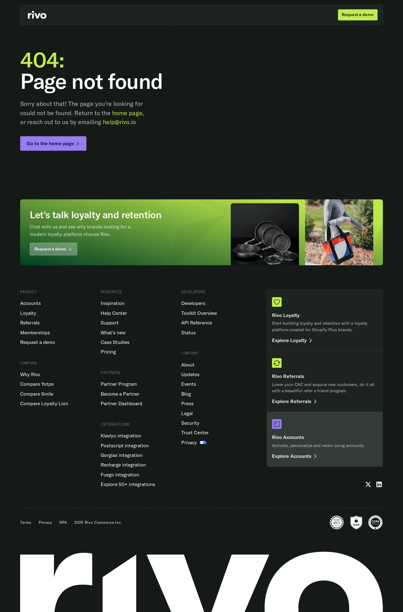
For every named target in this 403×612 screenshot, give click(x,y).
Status (188, 332)
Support (110, 322)
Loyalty (28, 313)
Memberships (35, 332)
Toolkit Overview (199, 313)
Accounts (30, 303)
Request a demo (37, 342)
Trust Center (195, 432)
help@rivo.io (119, 122)
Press (187, 403)
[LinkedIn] (379, 484)
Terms (25, 522)
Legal (187, 413)
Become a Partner (120, 394)
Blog (186, 394)
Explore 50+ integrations (128, 484)
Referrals (30, 322)
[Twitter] (368, 484)
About (188, 365)
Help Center (114, 313)
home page (127, 113)
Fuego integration (120, 474)
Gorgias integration (121, 455)
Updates (190, 374)
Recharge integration (123, 465)
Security (190, 423)
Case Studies (115, 342)
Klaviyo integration (121, 435)
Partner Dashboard (121, 403)
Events (188, 384)
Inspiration (113, 303)
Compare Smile (36, 394)
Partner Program (119, 384)
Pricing (108, 352)
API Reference (196, 322)
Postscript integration (125, 445)
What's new (113, 332)
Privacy (45, 522)
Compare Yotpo (37, 384)
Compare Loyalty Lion (44, 403)
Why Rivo (30, 374)
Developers (193, 303)
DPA (63, 522)
